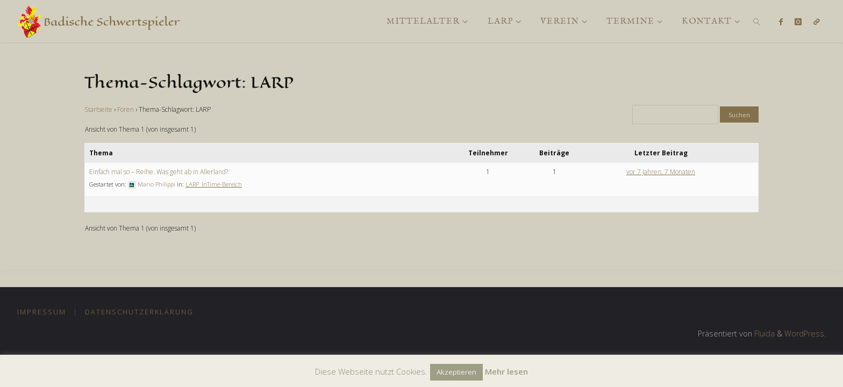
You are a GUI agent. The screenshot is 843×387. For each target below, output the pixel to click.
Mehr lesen (506, 371)
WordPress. (805, 333)
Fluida (763, 333)
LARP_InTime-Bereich (213, 184)
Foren (125, 109)
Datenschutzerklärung (139, 312)
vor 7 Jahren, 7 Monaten (660, 171)
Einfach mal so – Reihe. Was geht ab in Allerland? (158, 171)
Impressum (41, 312)
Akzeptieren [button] (456, 372)
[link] (757, 21)
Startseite (98, 109)
